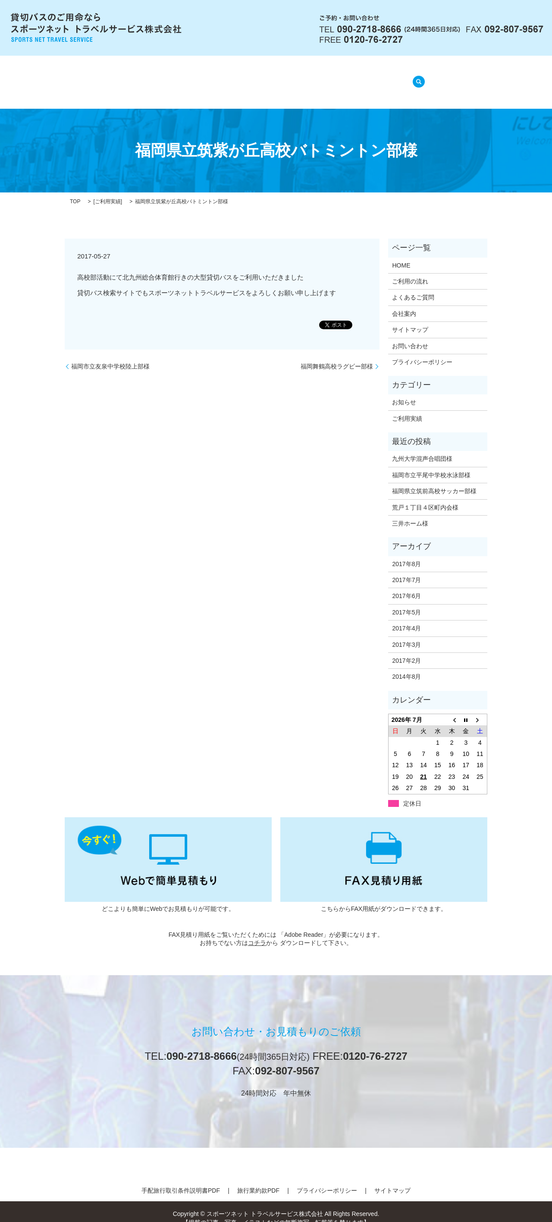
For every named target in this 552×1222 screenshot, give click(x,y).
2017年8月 (406, 552)
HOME (139, 77)
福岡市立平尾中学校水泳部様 (431, 464)
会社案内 (180, 77)
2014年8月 (406, 665)
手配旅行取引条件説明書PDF (180, 1179)
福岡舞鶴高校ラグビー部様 (337, 355)
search (416, 76)
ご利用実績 (108, 191)
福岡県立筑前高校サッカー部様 (434, 480)
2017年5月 (406, 601)
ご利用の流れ (231, 77)
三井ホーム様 (410, 512)
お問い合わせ (410, 334)
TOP (75, 191)
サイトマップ (410, 318)
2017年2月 (406, 649)
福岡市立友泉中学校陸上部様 (110, 355)
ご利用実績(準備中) (363, 77)
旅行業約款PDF (258, 1179)
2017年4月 (406, 617)
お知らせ (404, 391)
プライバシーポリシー (422, 351)
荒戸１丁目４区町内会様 (425, 496)
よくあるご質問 (293, 77)
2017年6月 (406, 585)
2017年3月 (406, 633)
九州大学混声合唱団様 (422, 447)
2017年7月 (406, 569)
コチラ (257, 932)
